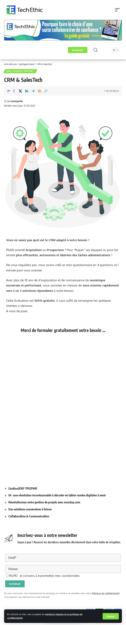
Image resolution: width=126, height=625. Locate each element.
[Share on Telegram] (33, 91)
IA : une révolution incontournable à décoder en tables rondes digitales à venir (57, 495)
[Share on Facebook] (14, 91)
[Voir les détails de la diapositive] (63, 30)
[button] (111, 616)
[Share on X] (20, 91)
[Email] (39, 91)
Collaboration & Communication (28, 516)
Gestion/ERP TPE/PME (22, 488)
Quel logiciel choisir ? (20, 71)
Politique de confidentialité (105, 593)
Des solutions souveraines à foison (30, 509)
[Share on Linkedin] (27, 91)
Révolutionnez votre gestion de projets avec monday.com (44, 502)
